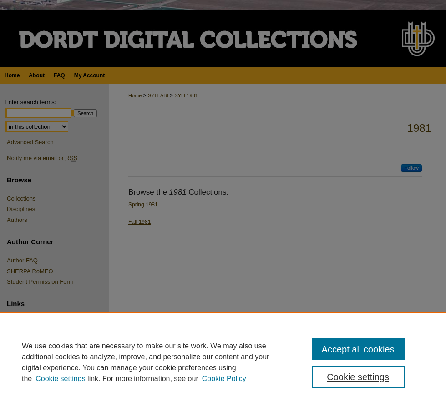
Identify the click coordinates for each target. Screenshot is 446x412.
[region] (223, 362)
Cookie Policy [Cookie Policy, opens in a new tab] (224, 378)
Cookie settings (60, 378)
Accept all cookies (358, 349)
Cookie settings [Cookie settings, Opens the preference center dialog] (358, 377)
